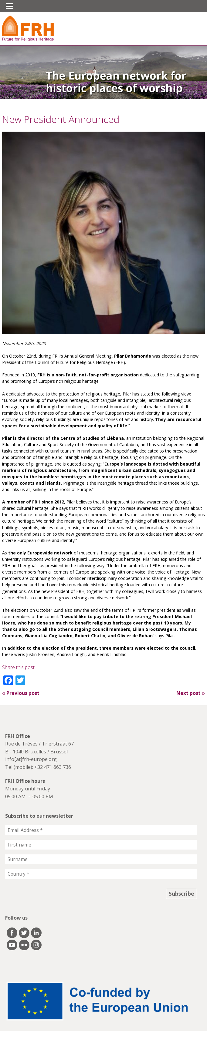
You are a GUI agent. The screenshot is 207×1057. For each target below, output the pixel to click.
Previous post (20, 693)
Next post (190, 693)
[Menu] (9, 6)
